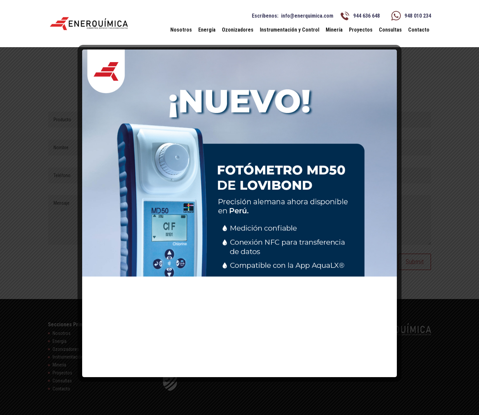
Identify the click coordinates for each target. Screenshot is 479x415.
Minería (334, 30)
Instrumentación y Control (289, 30)
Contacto (418, 30)
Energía (207, 30)
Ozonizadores (237, 30)
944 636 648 (366, 16)
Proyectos (361, 30)
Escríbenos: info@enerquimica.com (292, 16)
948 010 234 (417, 16)
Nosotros (181, 30)
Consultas (390, 30)
